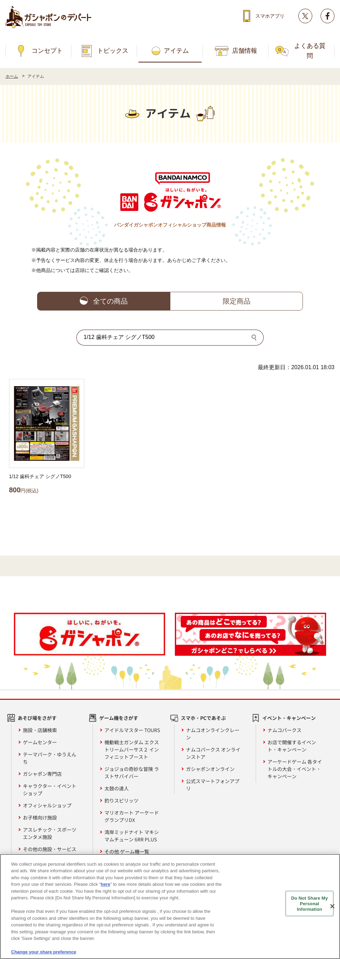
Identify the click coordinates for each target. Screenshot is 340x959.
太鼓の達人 (116, 788)
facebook (327, 16)
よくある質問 (309, 50)
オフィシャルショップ (47, 805)
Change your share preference (43, 953)
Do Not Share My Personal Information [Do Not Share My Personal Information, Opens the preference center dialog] (309, 905)
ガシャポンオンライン (210, 768)
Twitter (305, 16)
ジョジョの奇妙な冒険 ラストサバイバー (131, 772)
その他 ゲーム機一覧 (126, 851)
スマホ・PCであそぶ (203, 717)
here (105, 885)
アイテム (176, 50)
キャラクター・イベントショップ (49, 789)
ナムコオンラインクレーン (212, 734)
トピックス (112, 50)
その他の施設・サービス (49, 849)
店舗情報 (244, 50)
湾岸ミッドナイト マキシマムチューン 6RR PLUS (131, 836)
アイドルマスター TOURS (132, 730)
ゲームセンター (40, 742)
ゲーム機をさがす (118, 717)
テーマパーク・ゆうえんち (49, 758)
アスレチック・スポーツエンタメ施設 (49, 833)
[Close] (332, 907)
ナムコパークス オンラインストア (213, 753)
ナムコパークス (284, 730)
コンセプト (47, 50)
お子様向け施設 (40, 817)
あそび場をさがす (37, 717)
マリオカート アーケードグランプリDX (131, 816)
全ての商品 (110, 301)
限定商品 (236, 301)
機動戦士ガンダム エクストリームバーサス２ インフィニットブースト (131, 749)
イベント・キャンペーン (289, 717)
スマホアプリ (269, 16)
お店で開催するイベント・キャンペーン (291, 746)
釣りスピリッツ (121, 800)
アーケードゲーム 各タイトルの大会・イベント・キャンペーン (294, 769)
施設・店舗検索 (40, 730)
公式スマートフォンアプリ (212, 785)
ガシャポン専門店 (42, 773)
